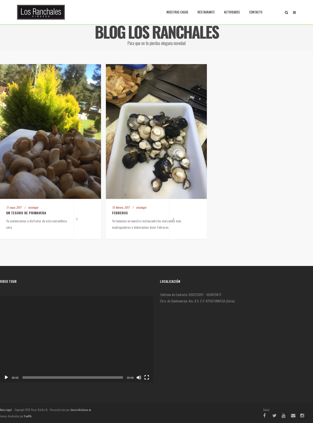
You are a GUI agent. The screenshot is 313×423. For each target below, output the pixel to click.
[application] (76, 339)
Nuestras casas (177, 12)
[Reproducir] (6, 377)
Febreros (120, 212)
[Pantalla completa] (146, 377)
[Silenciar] (138, 377)
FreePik (28, 416)
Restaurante (206, 12)
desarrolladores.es (80, 410)
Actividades (232, 12)
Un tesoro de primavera (26, 212)
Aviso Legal (6, 410)
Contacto (255, 12)
